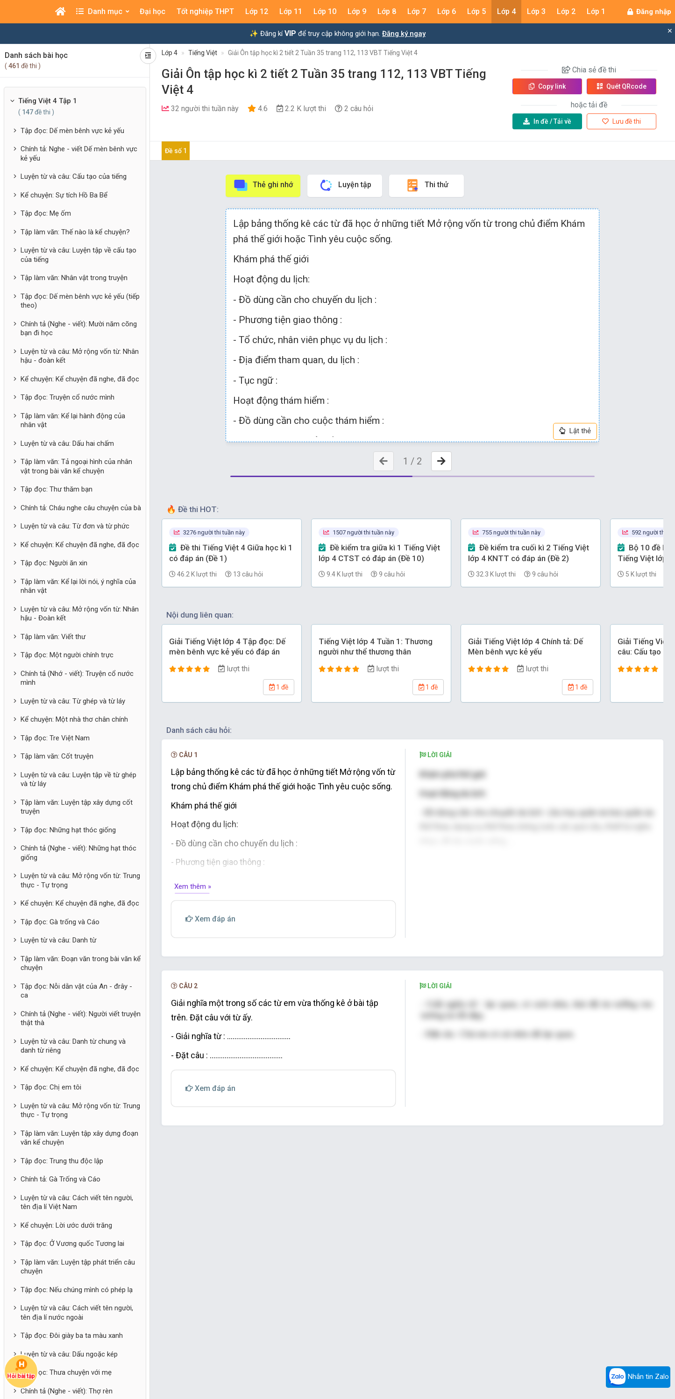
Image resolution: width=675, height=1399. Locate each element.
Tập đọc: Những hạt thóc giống (68, 830)
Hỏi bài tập (21, 1369)
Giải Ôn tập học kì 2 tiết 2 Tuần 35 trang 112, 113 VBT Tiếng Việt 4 (323, 52)
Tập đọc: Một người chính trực (67, 655)
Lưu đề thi (621, 121)
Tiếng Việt (202, 52)
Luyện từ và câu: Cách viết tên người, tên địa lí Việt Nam (77, 1202)
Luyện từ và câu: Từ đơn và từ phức (75, 526)
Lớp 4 (170, 52)
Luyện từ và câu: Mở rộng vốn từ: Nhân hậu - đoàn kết (80, 356)
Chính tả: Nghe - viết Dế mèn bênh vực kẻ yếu (79, 153)
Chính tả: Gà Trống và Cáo (60, 1179)
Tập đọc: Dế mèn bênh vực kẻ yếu (72, 131)
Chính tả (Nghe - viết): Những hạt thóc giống (78, 853)
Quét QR (622, 86)
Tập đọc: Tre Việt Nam (55, 738)
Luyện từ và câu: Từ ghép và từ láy (73, 701)
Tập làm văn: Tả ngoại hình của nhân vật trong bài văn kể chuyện (76, 466)
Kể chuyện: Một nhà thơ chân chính (74, 719)
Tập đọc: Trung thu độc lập (62, 1161)
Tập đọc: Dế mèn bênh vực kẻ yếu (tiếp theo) (80, 301)
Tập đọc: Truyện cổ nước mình (67, 397)
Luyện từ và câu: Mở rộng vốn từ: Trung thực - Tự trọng (80, 880)
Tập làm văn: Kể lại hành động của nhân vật (73, 420)
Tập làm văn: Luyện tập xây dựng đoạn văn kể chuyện (79, 1138)
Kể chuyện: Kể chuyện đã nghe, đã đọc (80, 379)
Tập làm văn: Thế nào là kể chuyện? (75, 232)
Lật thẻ (575, 431)
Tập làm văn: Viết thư (53, 637)
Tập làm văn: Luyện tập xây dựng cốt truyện (77, 807)
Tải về (547, 121)
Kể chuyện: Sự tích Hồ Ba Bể (64, 195)
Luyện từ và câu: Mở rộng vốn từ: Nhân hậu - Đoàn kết (80, 614)
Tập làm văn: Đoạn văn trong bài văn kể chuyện (81, 963)
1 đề (278, 687)
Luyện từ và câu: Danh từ (58, 940)
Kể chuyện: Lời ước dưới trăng (66, 1225)
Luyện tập (345, 185)
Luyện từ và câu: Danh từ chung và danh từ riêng (73, 1046)
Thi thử (426, 185)
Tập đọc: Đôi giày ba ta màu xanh (72, 1335)
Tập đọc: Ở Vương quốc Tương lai (72, 1243)
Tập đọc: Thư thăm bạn (56, 489)
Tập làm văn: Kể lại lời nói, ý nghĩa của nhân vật (78, 586)
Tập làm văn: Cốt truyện (57, 756)
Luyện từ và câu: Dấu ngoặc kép (69, 1354)
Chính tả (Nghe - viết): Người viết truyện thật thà (81, 1018)
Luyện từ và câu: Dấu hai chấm (67, 443)
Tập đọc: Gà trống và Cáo (60, 922)
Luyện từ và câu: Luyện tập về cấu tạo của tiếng (78, 255)
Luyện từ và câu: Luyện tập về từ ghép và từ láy (78, 779)
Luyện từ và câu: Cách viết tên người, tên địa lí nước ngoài (77, 1313)
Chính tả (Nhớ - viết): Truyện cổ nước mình (77, 678)
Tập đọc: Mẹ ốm (46, 213)
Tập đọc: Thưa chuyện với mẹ (66, 1372)
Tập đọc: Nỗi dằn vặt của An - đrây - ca (76, 991)
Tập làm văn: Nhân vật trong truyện (74, 278)
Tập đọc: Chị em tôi (51, 1087)
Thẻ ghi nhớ (263, 185)
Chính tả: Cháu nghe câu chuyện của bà (81, 508)
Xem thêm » (192, 886)
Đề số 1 (176, 151)
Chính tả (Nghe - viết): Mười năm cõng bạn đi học (79, 328)
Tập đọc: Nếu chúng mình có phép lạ (77, 1290)
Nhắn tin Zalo (638, 1377)
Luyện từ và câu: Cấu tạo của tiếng (74, 176)
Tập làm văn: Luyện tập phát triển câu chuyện (78, 1267)
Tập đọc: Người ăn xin (54, 563)
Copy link (547, 86)
